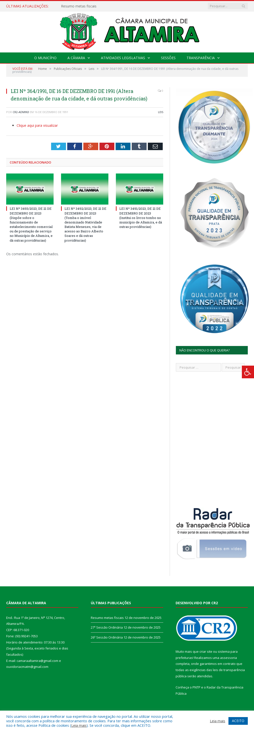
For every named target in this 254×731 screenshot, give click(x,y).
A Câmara (76, 57)
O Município (45, 57)
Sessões (168, 57)
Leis (160, 112)
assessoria (228, 657)
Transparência (201, 57)
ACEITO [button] (238, 720)
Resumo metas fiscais (78, 6)
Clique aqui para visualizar (37, 125)
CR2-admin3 (21, 112)
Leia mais (79, 725)
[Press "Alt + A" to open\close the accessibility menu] (248, 372)
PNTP (196, 687)
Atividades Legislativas (123, 57)
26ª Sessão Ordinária (107, 637)
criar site (205, 651)
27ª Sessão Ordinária (107, 627)
